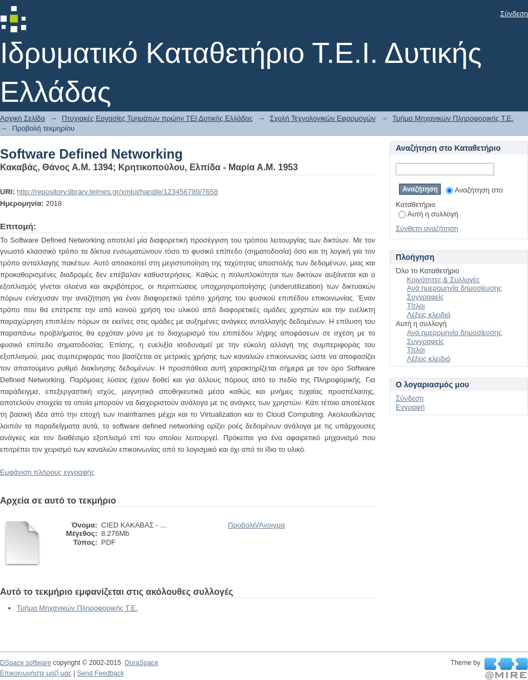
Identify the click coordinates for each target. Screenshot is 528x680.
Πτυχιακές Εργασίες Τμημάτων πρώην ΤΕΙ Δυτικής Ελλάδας (157, 118)
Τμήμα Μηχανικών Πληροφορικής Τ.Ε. (453, 118)
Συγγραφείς (425, 297)
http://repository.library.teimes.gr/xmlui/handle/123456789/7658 (117, 192)
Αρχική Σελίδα (22, 118)
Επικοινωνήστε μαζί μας (36, 673)
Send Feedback (100, 673)
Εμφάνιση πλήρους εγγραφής (47, 472)
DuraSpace (141, 663)
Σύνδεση (514, 13)
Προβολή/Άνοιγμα (256, 525)
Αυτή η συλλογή (429, 214)
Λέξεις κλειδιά (428, 315)
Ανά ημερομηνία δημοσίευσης (454, 288)
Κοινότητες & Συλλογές (443, 279)
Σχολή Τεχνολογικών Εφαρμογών (323, 118)
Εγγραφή (410, 407)
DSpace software (25, 663)
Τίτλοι (416, 306)
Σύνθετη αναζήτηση (427, 228)
